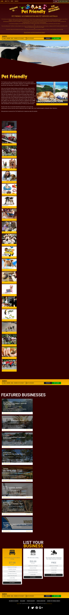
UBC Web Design (49, 603)
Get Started (12, 582)
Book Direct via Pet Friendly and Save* (34, 32)
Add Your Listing (63, 1)
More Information (7, 413)
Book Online (28, 430)
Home (2, 1)
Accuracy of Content (13, 600)
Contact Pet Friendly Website (53, 600)
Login (55, 1)
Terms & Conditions (41, 600)
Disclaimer (22, 600)
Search (16, 1)
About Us (7, 1)
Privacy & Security (31, 600)
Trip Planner (56, 38)
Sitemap (18, 603)
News (12, 1)
